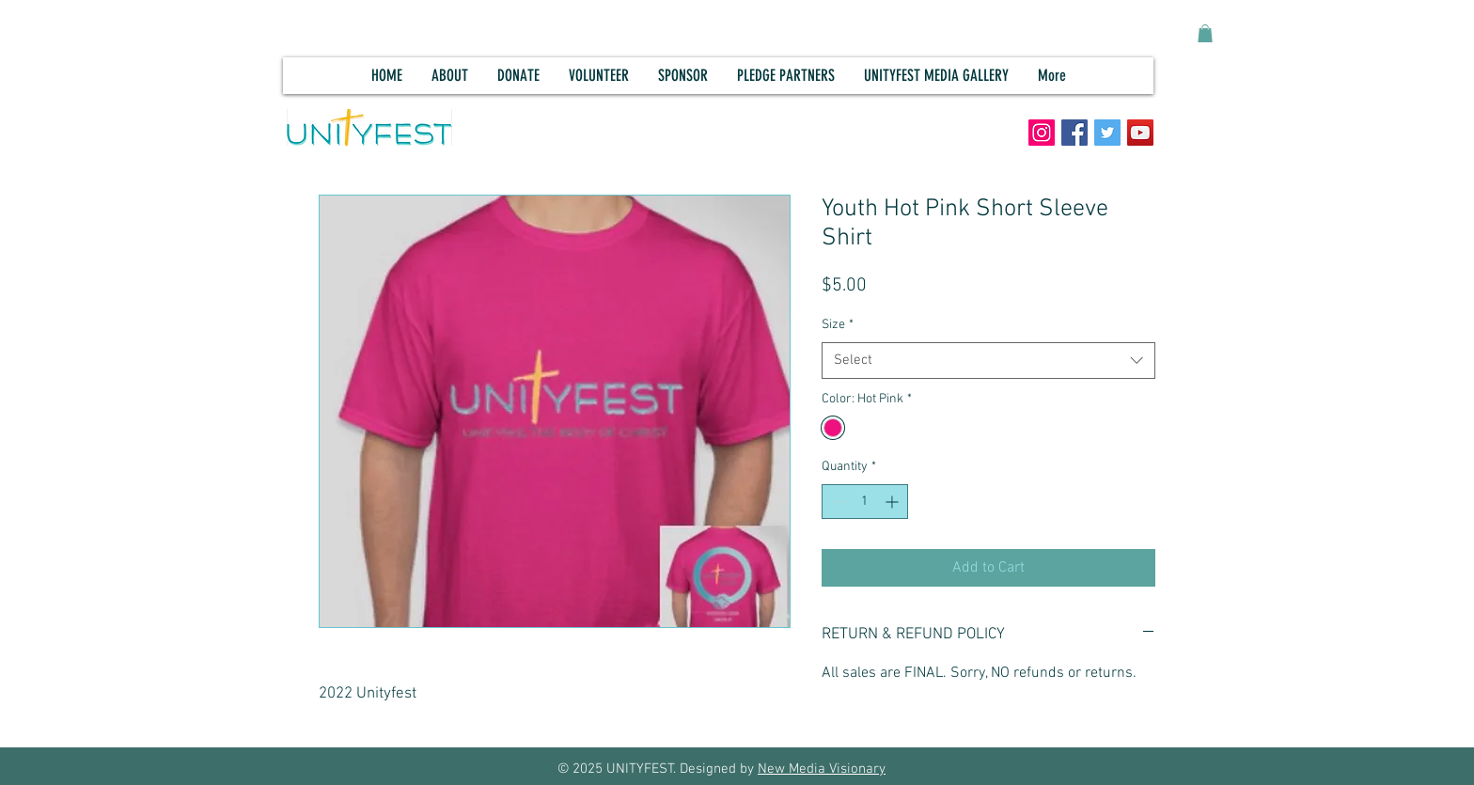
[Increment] (893, 501)
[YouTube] (1140, 132)
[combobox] (988, 360)
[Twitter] (1107, 132)
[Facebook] (1074, 132)
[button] (1205, 33)
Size (838, 325)
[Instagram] (1041, 132)
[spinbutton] (865, 501)
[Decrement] (836, 501)
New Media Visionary (822, 769)
